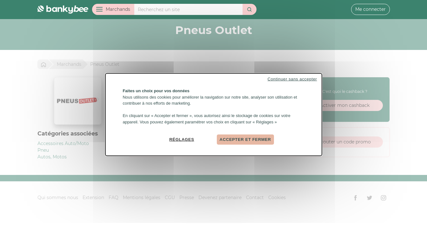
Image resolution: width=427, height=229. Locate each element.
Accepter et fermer (245, 139)
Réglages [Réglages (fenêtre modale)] (181, 139)
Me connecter (370, 9)
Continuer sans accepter (292, 79)
